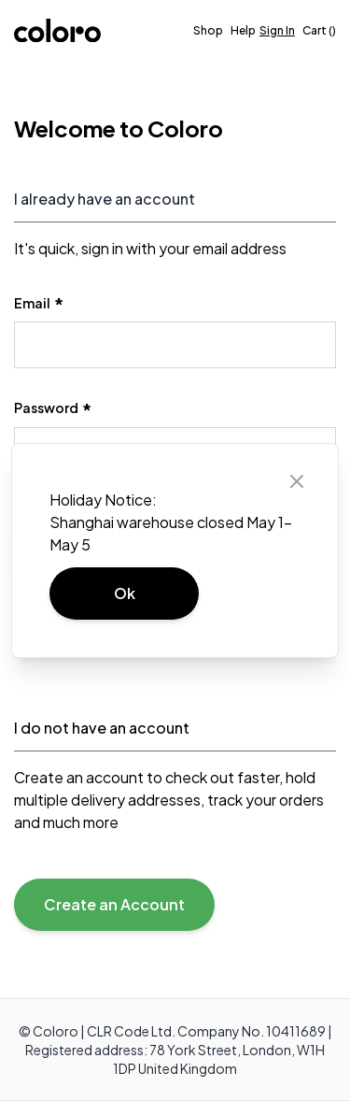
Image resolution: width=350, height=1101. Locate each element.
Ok (124, 593)
